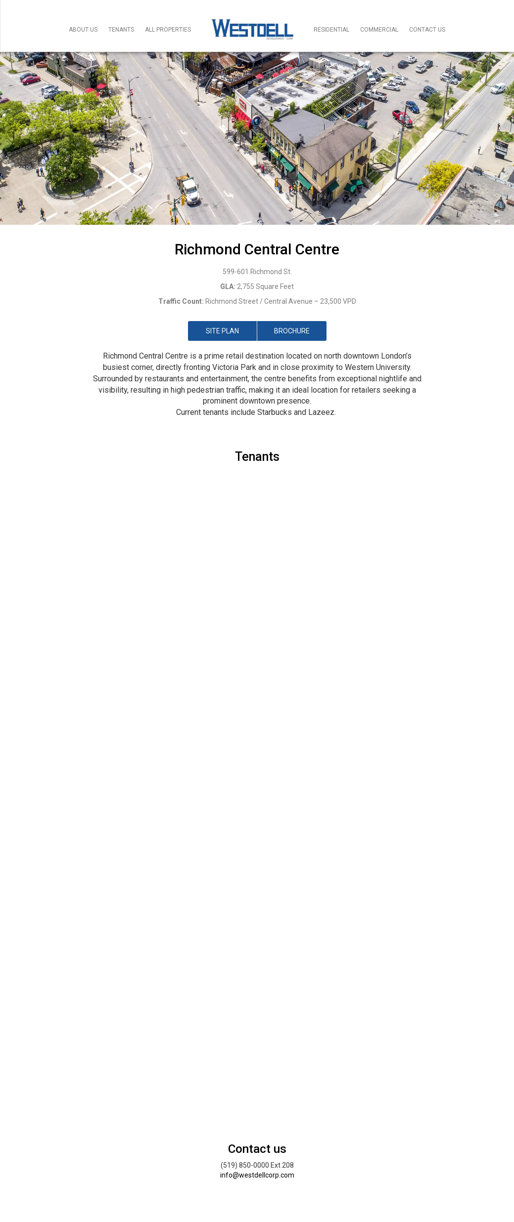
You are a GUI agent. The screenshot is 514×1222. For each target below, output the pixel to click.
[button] (38, 665)
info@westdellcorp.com (257, 1175)
